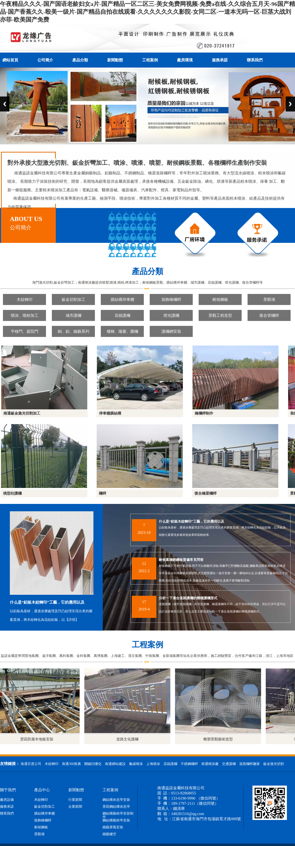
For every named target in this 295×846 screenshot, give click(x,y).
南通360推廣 (71, 764)
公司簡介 (45, 60)
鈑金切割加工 (73, 299)
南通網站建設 (115, 764)
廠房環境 (185, 60)
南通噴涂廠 (210, 764)
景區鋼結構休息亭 (116, 806)
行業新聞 (75, 800)
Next (290, 104)
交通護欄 (229, 764)
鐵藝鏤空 (109, 834)
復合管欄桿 (269, 315)
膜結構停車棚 (122, 299)
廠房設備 (7, 800)
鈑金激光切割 (273, 764)
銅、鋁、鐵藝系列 (73, 331)
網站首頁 (10, 60)
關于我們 (8, 790)
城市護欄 (73, 315)
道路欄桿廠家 (249, 764)
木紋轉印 (24, 299)
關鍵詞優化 (93, 764)
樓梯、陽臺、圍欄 (122, 331)
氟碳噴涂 (136, 764)
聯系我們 (255, 60)
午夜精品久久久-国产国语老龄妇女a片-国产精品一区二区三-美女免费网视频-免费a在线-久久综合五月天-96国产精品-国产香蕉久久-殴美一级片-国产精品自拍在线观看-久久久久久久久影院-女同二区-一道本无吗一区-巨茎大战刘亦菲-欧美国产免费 (147, 12)
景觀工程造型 (220, 315)
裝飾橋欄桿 (171, 299)
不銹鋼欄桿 (189, 764)
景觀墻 (269, 299)
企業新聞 (75, 806)
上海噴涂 (153, 764)
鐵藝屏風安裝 (113, 827)
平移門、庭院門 (24, 331)
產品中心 (42, 790)
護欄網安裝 (171, 331)
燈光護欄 (171, 315)
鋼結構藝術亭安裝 (116, 820)
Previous (4, 104)
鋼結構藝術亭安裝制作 (118, 815)
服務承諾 (220, 60)
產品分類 (80, 60)
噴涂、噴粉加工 (24, 315)
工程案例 (150, 60)
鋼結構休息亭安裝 (116, 800)
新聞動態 (115, 60)
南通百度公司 (31, 764)
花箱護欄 (122, 315)
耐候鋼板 (220, 299)
